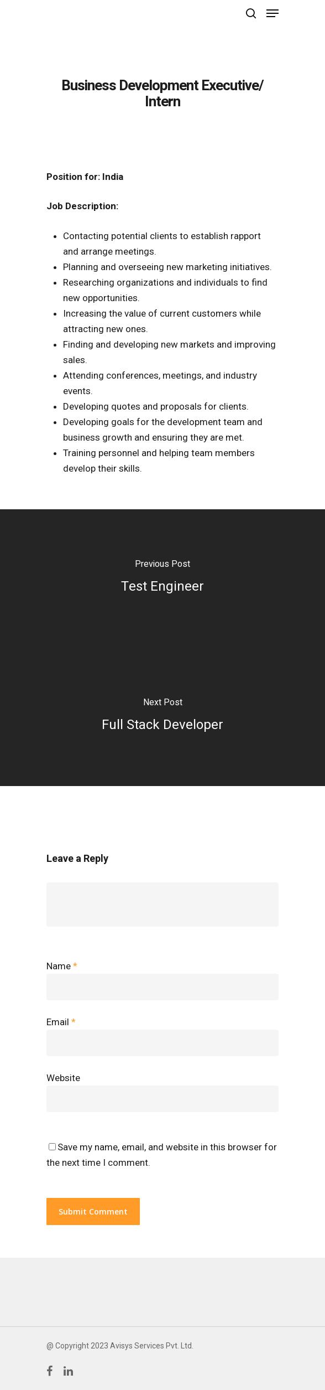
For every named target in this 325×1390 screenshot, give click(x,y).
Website (63, 1077)
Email (61, 1021)
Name (61, 966)
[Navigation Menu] (272, 13)
